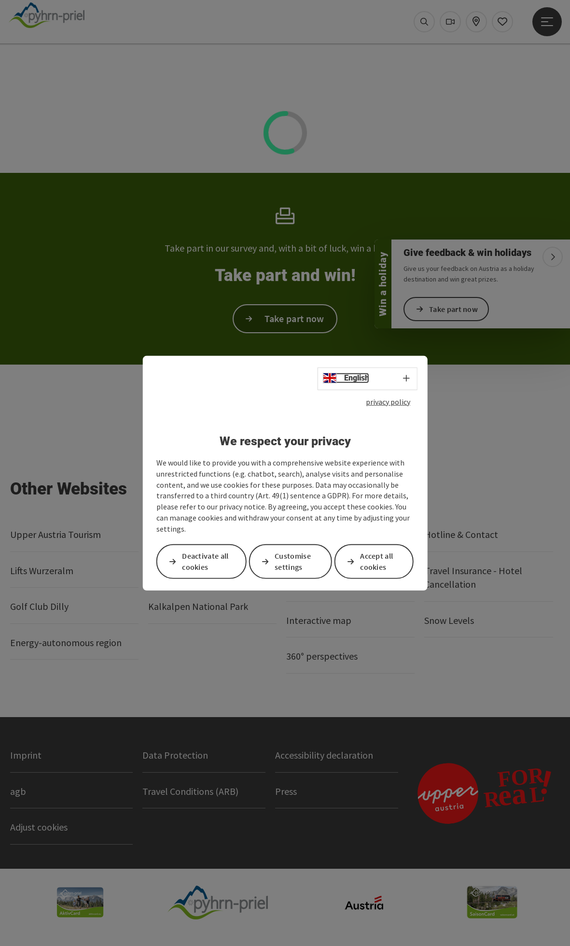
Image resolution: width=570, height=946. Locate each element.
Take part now (453, 309)
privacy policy (388, 401)
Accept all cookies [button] (376, 561)
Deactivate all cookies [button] (205, 561)
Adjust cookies (39, 827)
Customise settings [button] (293, 561)
